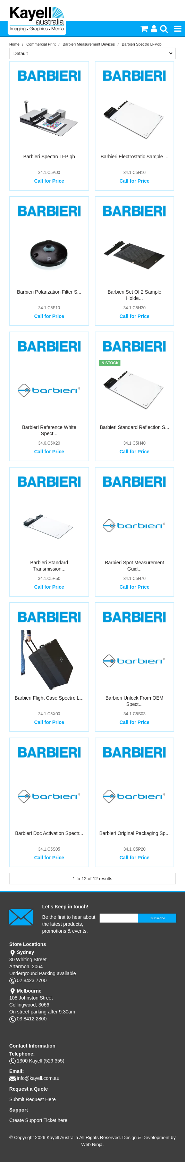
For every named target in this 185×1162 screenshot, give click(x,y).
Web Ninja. (92, 1144)
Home (14, 44)
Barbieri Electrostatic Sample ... (134, 156)
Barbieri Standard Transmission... (49, 566)
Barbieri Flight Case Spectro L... (49, 698)
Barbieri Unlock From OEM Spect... (134, 701)
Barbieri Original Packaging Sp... (134, 833)
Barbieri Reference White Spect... (49, 430)
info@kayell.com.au (38, 1078)
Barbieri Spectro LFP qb (49, 156)
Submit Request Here (32, 1099)
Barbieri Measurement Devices (88, 44)
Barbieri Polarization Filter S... (49, 292)
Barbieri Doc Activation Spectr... (49, 833)
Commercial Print (41, 44)
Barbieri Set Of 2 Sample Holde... (134, 295)
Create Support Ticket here (38, 1120)
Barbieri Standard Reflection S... (134, 427)
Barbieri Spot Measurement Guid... (134, 566)
